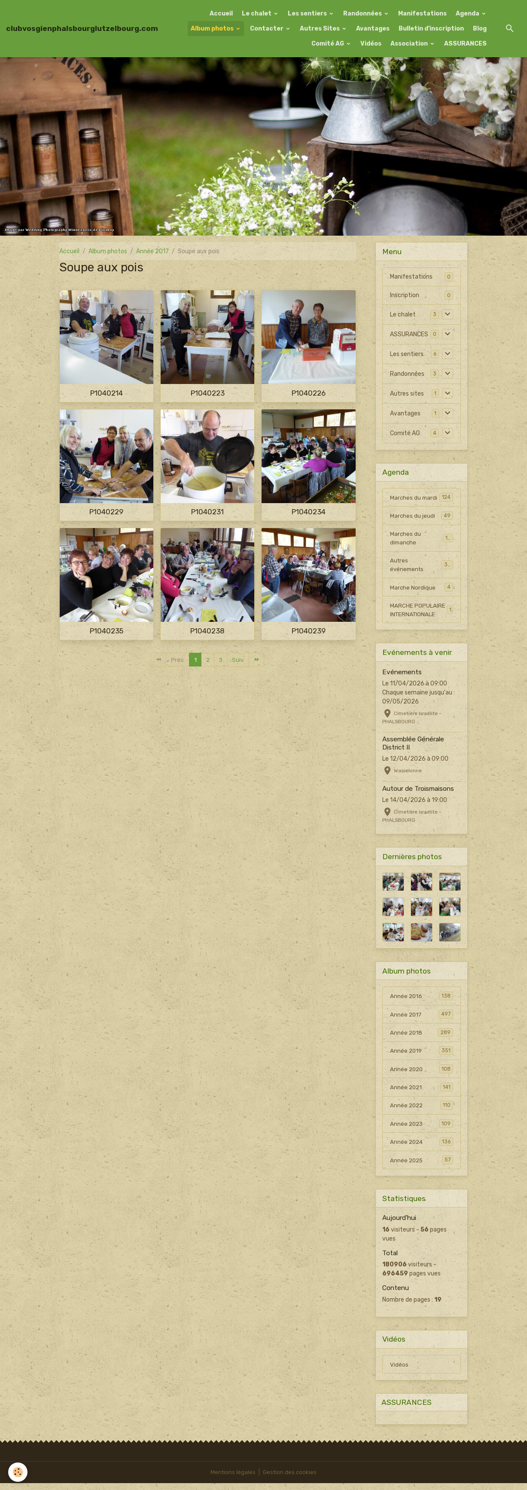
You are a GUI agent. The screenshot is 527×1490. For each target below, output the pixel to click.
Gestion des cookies (290, 1479)
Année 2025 (421, 1165)
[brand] (82, 28)
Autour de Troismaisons (418, 792)
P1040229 (106, 511)
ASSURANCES (465, 43)
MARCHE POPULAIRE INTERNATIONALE (421, 612)
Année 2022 (421, 1110)
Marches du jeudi (421, 516)
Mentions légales (232, 1479)
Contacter (267, 28)
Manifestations (422, 13)
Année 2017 (152, 251)
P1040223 (208, 393)
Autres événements (421, 566)
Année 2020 (421, 1073)
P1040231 (207, 511)
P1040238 (207, 631)
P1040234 (309, 511)
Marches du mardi (421, 497)
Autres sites (407, 393)
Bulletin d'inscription (431, 28)
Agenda (468, 13)
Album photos (213, 28)
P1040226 (309, 393)
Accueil (221, 13)
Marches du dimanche (421, 539)
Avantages (373, 28)
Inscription (404, 295)
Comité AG (328, 43)
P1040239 (309, 631)
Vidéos (370, 43)
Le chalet (257, 13)
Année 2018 (421, 1036)
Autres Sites (320, 28)
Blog (480, 28)
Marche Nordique (421, 589)
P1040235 (106, 631)
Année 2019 (421, 1055)
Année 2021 (421, 1092)
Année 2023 (421, 1128)
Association (409, 43)
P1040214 (106, 393)
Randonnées (363, 13)
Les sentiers (308, 13)
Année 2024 (421, 1147)
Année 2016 (421, 999)
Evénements (402, 675)
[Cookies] (18, 1472)
